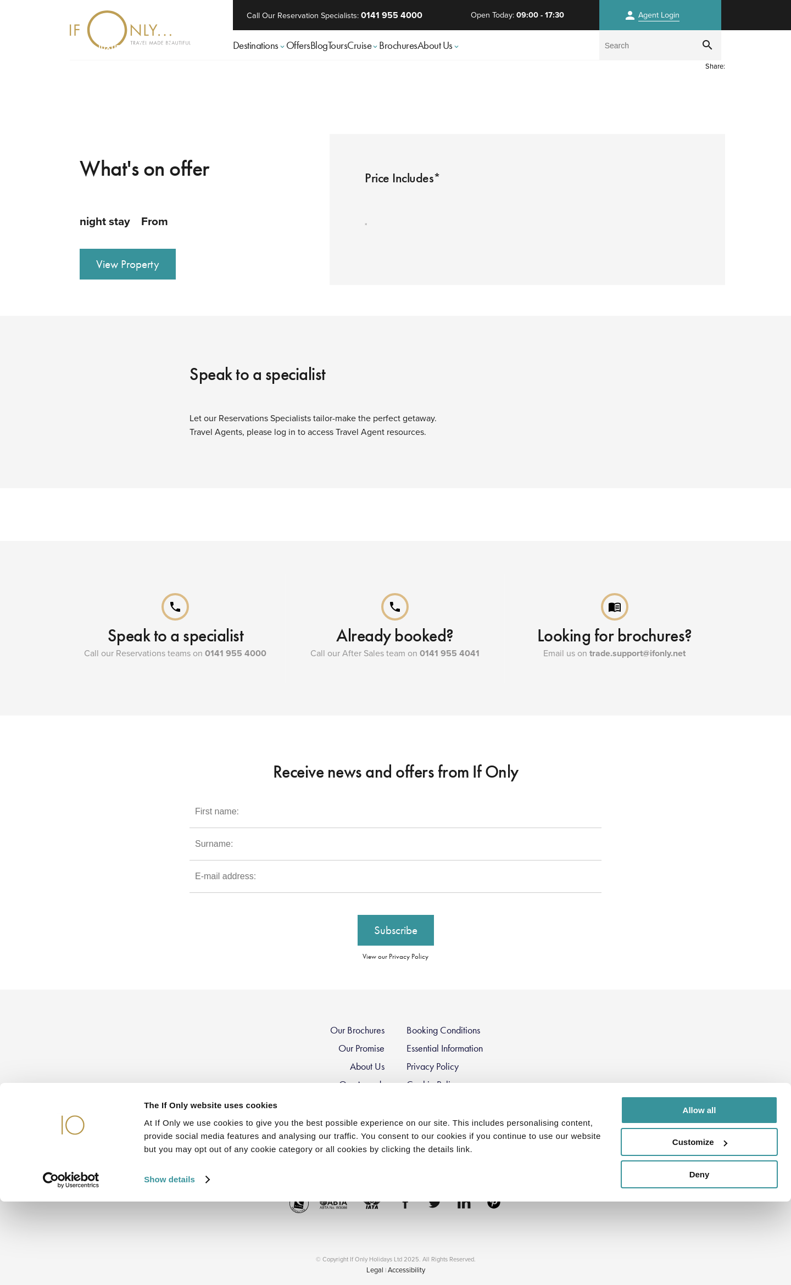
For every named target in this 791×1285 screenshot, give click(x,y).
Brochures (398, 45)
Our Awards (362, 1085)
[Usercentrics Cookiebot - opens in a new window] (71, 1263)
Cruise (363, 45)
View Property (127, 264)
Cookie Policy (432, 1085)
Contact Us (427, 1121)
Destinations (259, 45)
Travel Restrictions (351, 1121)
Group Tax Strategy (443, 1103)
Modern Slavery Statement (334, 1139)
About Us (438, 45)
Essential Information (444, 1048)
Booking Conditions (443, 1030)
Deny (699, 1257)
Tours (338, 45)
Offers (298, 45)
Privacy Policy (432, 1066)
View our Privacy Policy (395, 956)
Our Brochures (357, 1030)
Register (421, 1139)
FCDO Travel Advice (345, 1157)
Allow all (699, 1193)
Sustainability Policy (443, 1157)
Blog (319, 45)
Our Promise (361, 1048)
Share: (715, 66)
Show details (169, 1262)
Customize (699, 1226)
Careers (369, 1103)
